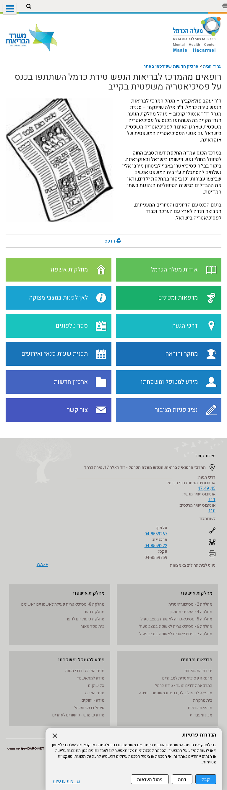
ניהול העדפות (150, 779)
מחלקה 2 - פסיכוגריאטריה (190, 604)
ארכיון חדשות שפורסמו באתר (171, 66)
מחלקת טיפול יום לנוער (85, 619)
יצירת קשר (205, 455)
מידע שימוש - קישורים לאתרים (78, 715)
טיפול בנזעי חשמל (89, 708)
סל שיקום (96, 685)
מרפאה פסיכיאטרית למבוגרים (187, 678)
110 (211, 511)
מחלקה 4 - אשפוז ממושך (190, 612)
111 (211, 500)
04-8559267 (156, 534)
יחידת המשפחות (198, 671)
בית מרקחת (202, 700)
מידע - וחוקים (93, 700)
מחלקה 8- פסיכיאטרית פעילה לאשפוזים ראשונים (62, 604)
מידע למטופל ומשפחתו (81, 659)
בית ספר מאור (92, 626)
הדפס (109, 241)
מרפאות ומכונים (196, 659)
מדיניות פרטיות (66, 781)
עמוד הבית (212, 66)
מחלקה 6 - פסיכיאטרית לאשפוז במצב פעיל (175, 626)
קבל (206, 779)
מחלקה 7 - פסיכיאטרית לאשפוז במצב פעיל (175, 634)
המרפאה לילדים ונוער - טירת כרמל (183, 685)
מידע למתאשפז (90, 678)
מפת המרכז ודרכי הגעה (84, 671)
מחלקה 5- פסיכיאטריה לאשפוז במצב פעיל (176, 619)
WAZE (42, 565)
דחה (182, 779)
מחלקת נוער (94, 612)
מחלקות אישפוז (196, 593)
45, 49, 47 (206, 488)
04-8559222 (156, 546)
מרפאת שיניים (200, 708)
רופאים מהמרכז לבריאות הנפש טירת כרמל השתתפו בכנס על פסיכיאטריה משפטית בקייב (118, 82)
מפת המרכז (94, 693)
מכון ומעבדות (201, 715)
